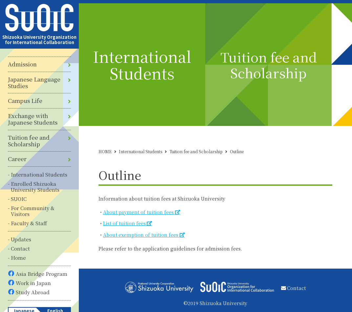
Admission (22, 64)
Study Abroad (33, 292)
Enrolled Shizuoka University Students (35, 186)
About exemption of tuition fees (141, 234)
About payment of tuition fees (139, 212)
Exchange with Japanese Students (32, 119)
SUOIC (19, 198)
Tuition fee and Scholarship (29, 141)
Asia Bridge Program (41, 273)
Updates (21, 239)
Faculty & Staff (29, 223)
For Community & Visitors (33, 210)
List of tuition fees (124, 223)
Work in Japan (33, 282)
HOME (105, 151)
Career (17, 159)
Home (18, 257)
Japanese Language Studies (34, 82)
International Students (39, 174)
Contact (20, 248)
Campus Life (25, 100)
